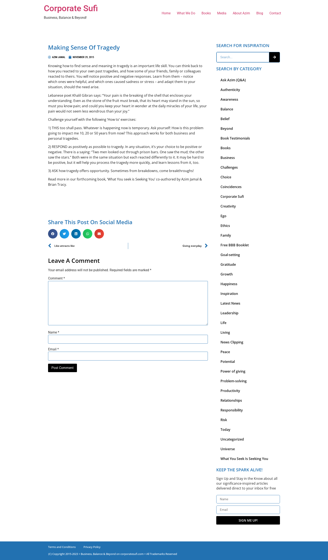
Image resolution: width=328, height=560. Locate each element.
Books (206, 13)
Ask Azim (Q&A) (233, 80)
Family (225, 235)
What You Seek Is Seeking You (244, 458)
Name (53, 332)
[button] (53, 234)
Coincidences (231, 186)
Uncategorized (232, 439)
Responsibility (231, 410)
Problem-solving (233, 381)
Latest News (230, 303)
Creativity (228, 206)
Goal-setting (230, 254)
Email (53, 349)
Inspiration (229, 293)
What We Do (186, 13)
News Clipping (231, 342)
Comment (56, 278)
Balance (226, 109)
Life (223, 322)
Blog (259, 13)
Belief (225, 119)
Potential (227, 361)
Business (227, 157)
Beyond (226, 128)
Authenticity (230, 89)
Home (166, 13)
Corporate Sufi (71, 8)
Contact (275, 13)
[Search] (274, 57)
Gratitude (228, 264)
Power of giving (232, 371)
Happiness (228, 284)
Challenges (229, 167)
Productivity (230, 390)
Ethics (225, 225)
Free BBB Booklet (234, 245)
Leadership (229, 313)
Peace (225, 352)
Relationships (231, 400)
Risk (223, 420)
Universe (227, 449)
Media (221, 13)
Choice (225, 177)
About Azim (241, 13)
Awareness (229, 99)
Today (225, 429)
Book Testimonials (235, 138)
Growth (226, 274)
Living (225, 332)
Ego (223, 216)
